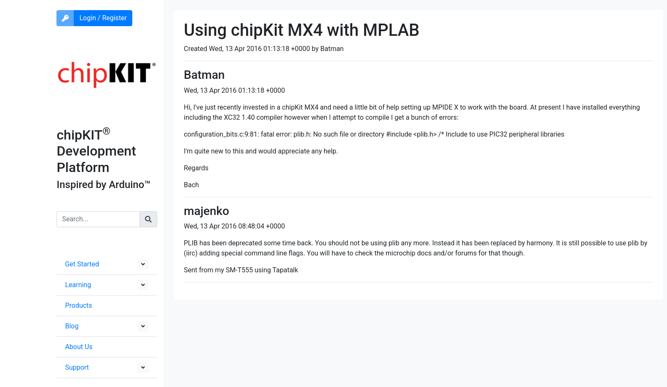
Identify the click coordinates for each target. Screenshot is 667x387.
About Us (78, 347)
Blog (71, 326)
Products (78, 305)
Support (76, 367)
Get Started (82, 264)
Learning (78, 285)
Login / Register (103, 18)
